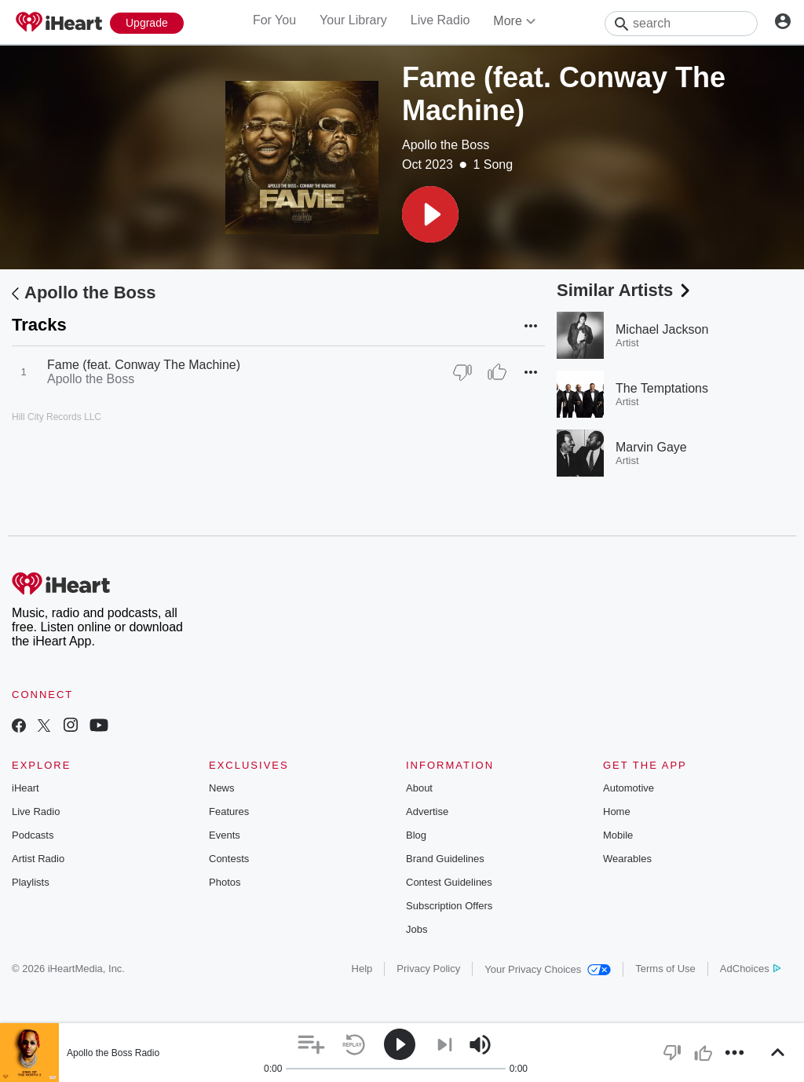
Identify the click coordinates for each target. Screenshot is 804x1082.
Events (224, 835)
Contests (229, 859)
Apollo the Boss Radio (113, 1052)
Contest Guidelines (449, 882)
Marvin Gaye (651, 447)
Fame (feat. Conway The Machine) (143, 364)
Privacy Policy (428, 968)
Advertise (427, 811)
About (419, 788)
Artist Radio (38, 859)
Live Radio (440, 20)
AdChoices (750, 968)
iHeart (25, 788)
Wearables (627, 859)
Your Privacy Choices (547, 969)
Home (616, 811)
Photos (224, 882)
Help (362, 968)
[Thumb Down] (462, 372)
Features (229, 811)
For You (274, 20)
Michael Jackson (662, 329)
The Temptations (662, 388)
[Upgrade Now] (147, 23)
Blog (416, 835)
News (222, 788)
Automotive (628, 788)
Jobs (416, 929)
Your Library (353, 20)
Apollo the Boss (445, 145)
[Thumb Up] (497, 372)
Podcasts (32, 835)
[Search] (681, 23)
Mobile (618, 835)
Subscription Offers (449, 906)
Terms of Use (665, 968)
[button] (430, 214)
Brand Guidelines (445, 859)
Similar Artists (625, 290)
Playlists (30, 882)
